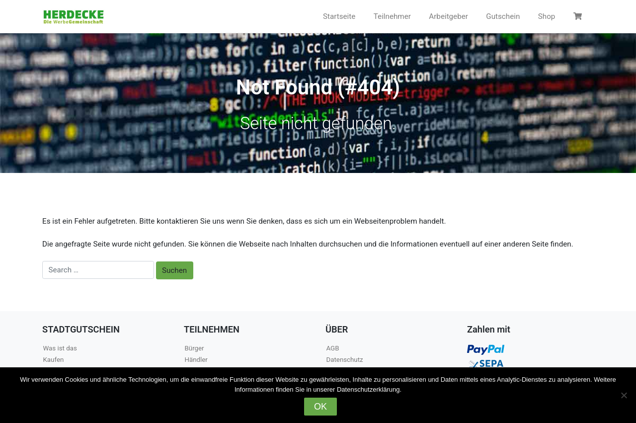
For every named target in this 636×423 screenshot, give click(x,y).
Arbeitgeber (448, 16)
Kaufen (53, 359)
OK (320, 407)
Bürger (194, 348)
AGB (332, 348)
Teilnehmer (392, 16)
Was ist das (60, 348)
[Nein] (624, 395)
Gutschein (503, 16)
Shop (547, 16)
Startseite (339, 16)
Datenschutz (344, 359)
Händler (196, 359)
